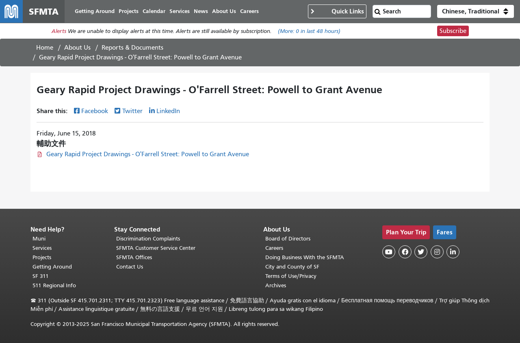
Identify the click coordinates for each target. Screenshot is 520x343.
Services (42, 248)
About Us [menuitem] (224, 11)
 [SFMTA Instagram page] (437, 252)
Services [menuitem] (179, 11)
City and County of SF (292, 266)
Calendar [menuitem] (154, 11)
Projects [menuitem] (129, 11)
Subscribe (453, 31)
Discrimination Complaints (148, 238)
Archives (275, 285)
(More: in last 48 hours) (309, 31)
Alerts (59, 31)
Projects (41, 257)
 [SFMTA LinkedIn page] (453, 252)
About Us (77, 47)
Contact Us (129, 266)
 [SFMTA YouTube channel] (388, 252)
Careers (274, 248)
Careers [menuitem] (249, 11)
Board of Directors (287, 238)
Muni (39, 238)
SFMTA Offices (134, 257)
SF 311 (40, 276)
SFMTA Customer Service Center (155, 248)
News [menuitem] (201, 11)
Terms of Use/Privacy (290, 276)
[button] (475, 11)
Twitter (132, 111)
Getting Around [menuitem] (95, 11)
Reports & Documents (132, 47)
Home (44, 47)
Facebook (94, 111)
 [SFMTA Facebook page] (405, 252)
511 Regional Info (54, 285)
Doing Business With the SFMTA (304, 257)
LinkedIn (168, 111)
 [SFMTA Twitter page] (421, 252)
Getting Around (52, 266)
